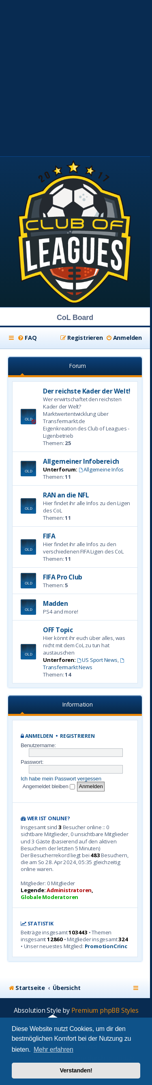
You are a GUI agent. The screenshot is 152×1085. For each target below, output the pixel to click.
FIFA (49, 536)
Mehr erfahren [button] (53, 1049)
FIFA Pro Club (62, 577)
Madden (55, 603)
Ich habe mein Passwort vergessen (61, 779)
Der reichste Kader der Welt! (87, 391)
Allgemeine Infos (101, 469)
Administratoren (69, 890)
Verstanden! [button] (76, 1070)
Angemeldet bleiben (49, 786)
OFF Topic (58, 629)
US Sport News (97, 660)
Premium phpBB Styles (105, 1010)
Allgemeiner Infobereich (81, 461)
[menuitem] (26, 337)
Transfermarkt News (84, 664)
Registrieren (77, 736)
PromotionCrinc (106, 946)
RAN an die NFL (66, 495)
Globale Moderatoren (49, 897)
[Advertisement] (76, 76)
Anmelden (39, 736)
